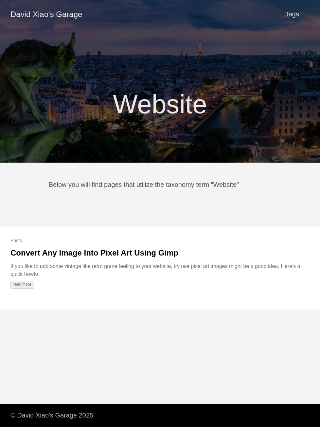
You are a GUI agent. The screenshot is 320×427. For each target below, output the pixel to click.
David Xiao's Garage (46, 14)
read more (22, 284)
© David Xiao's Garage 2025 (51, 415)
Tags (292, 14)
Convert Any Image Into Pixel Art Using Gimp (94, 252)
